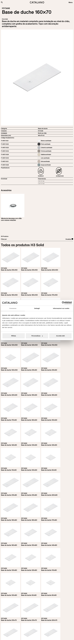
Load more (37, 585)
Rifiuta (13, 336)
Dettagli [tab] (37, 308)
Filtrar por (4, 239)
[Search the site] (2, 2)
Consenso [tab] (12, 308)
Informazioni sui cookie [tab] (61, 308)
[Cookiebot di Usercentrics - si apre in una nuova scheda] (63, 302)
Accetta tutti (60, 336)
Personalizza (37, 336)
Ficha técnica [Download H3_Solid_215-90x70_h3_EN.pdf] (42, 179)
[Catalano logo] (37, 2)
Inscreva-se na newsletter (13, 604)
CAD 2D (42, 181)
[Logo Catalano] (8, 626)
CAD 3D (42, 184)
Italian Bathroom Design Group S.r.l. (49, 637)
